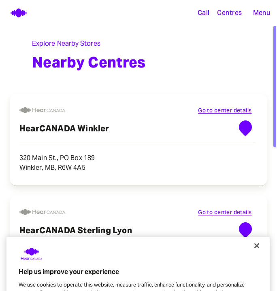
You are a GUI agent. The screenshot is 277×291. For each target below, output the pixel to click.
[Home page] (14, 12)
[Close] (257, 253)
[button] (262, 12)
